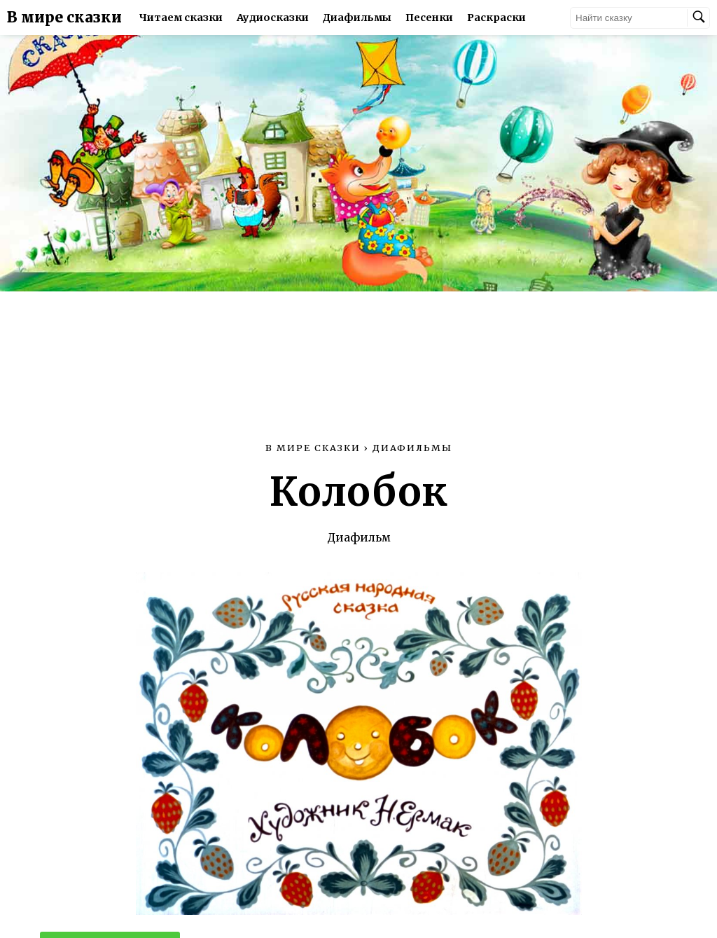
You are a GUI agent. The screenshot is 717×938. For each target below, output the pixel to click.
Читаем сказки (181, 17)
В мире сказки (64, 17)
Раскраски (496, 17)
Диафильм (359, 537)
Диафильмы (357, 17)
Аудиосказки (273, 17)
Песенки (429, 17)
